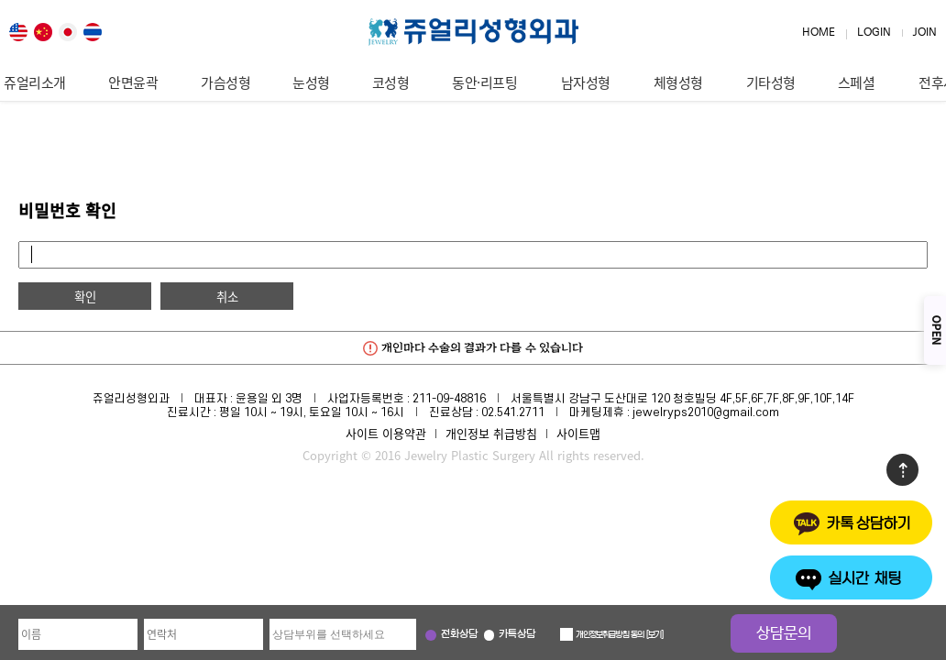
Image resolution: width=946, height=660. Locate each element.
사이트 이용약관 (386, 433)
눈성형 (311, 82)
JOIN (925, 32)
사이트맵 (578, 433)
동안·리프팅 (484, 82)
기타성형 (771, 82)
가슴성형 (225, 82)
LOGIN (874, 32)
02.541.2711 (512, 412)
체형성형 (678, 82)
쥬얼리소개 (35, 82)
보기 (654, 635)
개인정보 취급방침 (491, 433)
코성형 (391, 82)
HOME (818, 32)
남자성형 (585, 82)
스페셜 (856, 82)
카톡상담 (517, 635)
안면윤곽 (133, 82)
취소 (227, 296)
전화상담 (459, 635)
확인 (85, 296)
